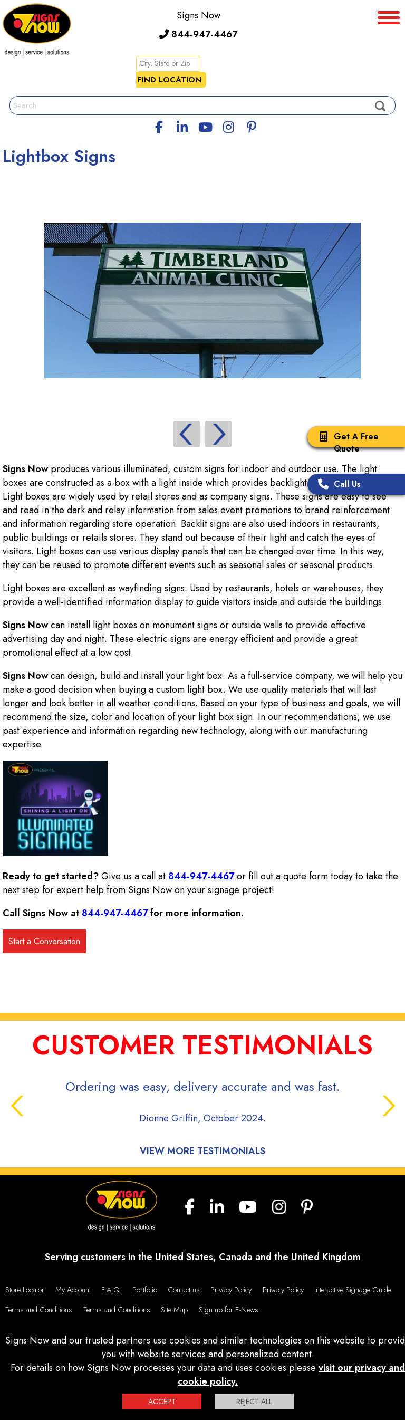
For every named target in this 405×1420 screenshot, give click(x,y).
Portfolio (144, 1289)
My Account (73, 1289)
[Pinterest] (251, 125)
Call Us (337, 485)
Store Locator (24, 1289)
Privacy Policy (231, 1289)
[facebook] (159, 125)
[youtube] (205, 125)
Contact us (184, 1289)
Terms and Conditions (38, 1309)
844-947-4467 (198, 34)
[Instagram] (228, 125)
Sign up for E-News (228, 1309)
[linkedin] (182, 125)
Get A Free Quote (346, 442)
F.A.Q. (111, 1289)
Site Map (174, 1309)
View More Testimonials (202, 1151)
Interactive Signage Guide (352, 1289)
